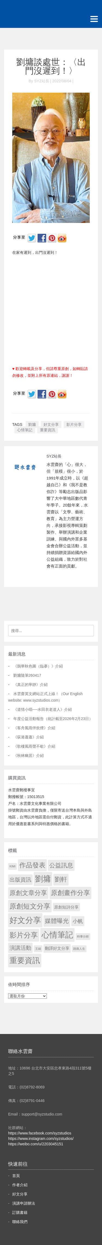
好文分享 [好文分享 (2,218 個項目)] (25, 920)
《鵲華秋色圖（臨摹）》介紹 (38, 666)
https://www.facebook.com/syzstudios (39, 1133)
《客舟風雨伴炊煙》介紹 (34, 728)
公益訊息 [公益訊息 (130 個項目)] (61, 865)
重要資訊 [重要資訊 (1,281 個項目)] (25, 960)
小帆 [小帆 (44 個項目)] (78, 921)
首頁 (16, 1175)
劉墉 (32, 424)
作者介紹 (19, 1185)
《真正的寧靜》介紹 (30, 684)
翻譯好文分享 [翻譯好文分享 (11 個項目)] (57, 948)
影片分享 (74, 424)
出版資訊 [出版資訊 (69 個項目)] (20, 880)
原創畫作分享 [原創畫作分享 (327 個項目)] (70, 892)
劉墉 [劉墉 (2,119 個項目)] (43, 878)
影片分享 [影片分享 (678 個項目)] (24, 935)
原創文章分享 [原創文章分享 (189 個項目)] (28, 892)
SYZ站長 (54, 456)
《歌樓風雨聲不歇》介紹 (34, 746)
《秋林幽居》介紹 (28, 755)
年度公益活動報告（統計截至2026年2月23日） (53, 718)
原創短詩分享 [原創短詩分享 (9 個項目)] (66, 907)
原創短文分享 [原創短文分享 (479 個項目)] (30, 906)
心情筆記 (24, 430)
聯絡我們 (19, 1222)
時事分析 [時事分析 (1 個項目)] (83, 936)
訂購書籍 (19, 1212)
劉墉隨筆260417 (27, 675)
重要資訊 (47, 430)
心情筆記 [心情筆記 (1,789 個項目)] (57, 934)
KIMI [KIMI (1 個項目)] (13, 866)
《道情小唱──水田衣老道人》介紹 (42, 709)
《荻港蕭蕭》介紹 (28, 737)
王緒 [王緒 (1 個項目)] (38, 948)
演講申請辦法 (23, 1203)
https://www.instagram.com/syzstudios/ (40, 1138)
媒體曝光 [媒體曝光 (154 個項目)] (57, 920)
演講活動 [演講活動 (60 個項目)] (20, 948)
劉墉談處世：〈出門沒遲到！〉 (51, 66)
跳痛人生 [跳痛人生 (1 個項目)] (79, 948)
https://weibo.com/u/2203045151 (35, 1144)
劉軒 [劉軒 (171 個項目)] (61, 879)
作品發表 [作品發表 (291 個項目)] (32, 865)
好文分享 (51, 424)
